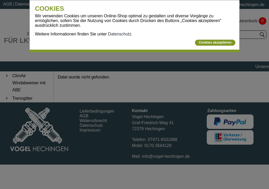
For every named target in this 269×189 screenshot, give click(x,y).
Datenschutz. (120, 34)
